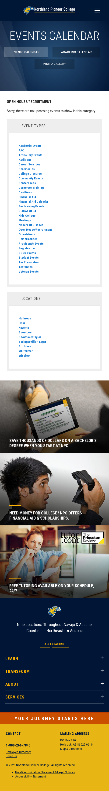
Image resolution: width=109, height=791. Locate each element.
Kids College (27, 215)
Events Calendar (26, 52)
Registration (27, 248)
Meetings (25, 220)
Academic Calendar (76, 52)
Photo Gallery (54, 63)
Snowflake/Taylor (30, 337)
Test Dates (26, 267)
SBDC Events (27, 253)
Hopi (22, 323)
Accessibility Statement (30, 776)
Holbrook (25, 318)
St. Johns (25, 346)
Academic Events (30, 145)
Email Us (11, 756)
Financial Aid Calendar (33, 201)
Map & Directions (71, 748)
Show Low (25, 332)
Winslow (24, 355)
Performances (28, 239)
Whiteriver (26, 351)
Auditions (25, 159)
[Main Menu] (97, 10)
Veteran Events (29, 271)
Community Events (31, 178)
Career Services (29, 164)
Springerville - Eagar (32, 341)
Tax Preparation (29, 262)
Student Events (29, 257)
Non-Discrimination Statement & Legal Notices (45, 772)
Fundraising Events (31, 206)
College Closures (30, 173)
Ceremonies (27, 169)
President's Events (31, 243)
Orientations (27, 234)
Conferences (27, 183)
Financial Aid (27, 197)
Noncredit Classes (31, 225)
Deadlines (25, 192)
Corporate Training (31, 187)
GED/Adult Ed (27, 211)
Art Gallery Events (30, 155)
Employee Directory (18, 752)
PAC (21, 150)
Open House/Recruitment (35, 229)
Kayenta (24, 327)
